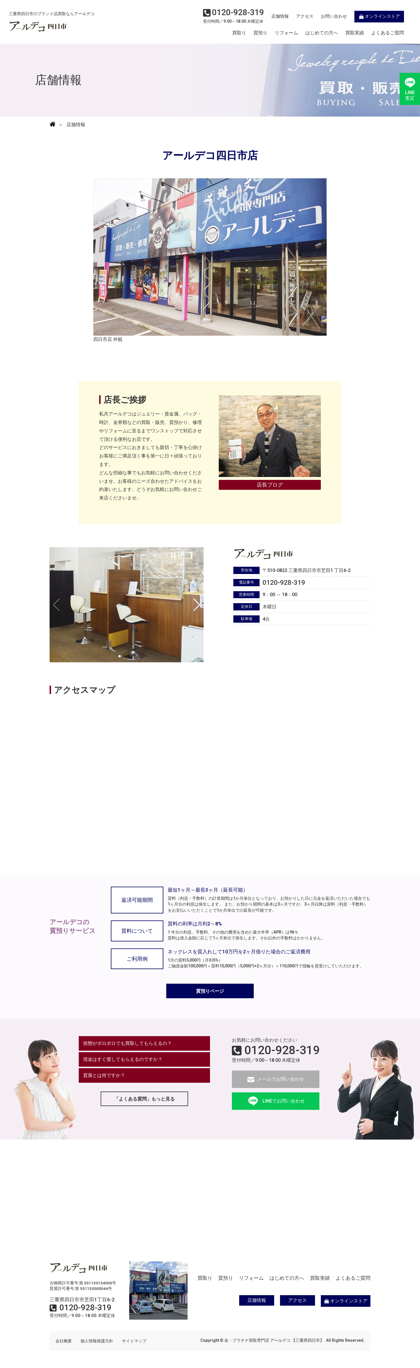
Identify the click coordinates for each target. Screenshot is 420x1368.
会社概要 (63, 1341)
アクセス (305, 16)
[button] (197, 604)
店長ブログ (270, 485)
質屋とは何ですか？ (104, 1075)
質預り (260, 33)
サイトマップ (134, 1341)
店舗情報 (280, 16)
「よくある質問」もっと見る (144, 1099)
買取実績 (354, 33)
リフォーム (286, 33)
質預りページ (210, 991)
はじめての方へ (321, 33)
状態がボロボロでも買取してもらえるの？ (127, 1043)
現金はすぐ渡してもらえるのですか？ (122, 1059)
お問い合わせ (334, 16)
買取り (239, 33)
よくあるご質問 (387, 33)
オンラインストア (379, 16)
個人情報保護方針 (96, 1341)
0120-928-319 (282, 1050)
